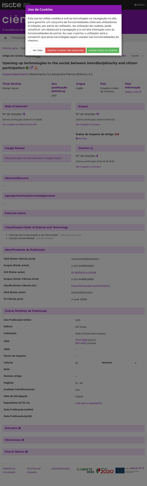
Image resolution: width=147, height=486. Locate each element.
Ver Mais (37, 50)
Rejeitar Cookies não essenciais (65, 50)
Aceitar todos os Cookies (103, 50)
